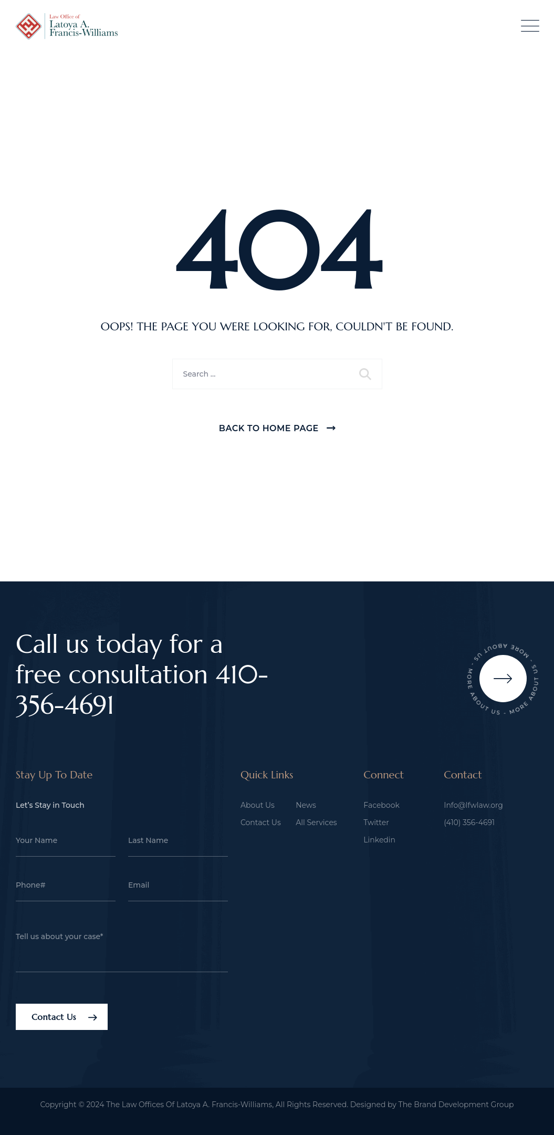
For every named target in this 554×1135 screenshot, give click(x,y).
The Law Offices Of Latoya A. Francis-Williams (189, 1104)
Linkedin (379, 840)
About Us (258, 805)
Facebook (381, 805)
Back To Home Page (269, 428)
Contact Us (261, 822)
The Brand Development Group (456, 1104)
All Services (316, 822)
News (306, 805)
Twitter (376, 822)
